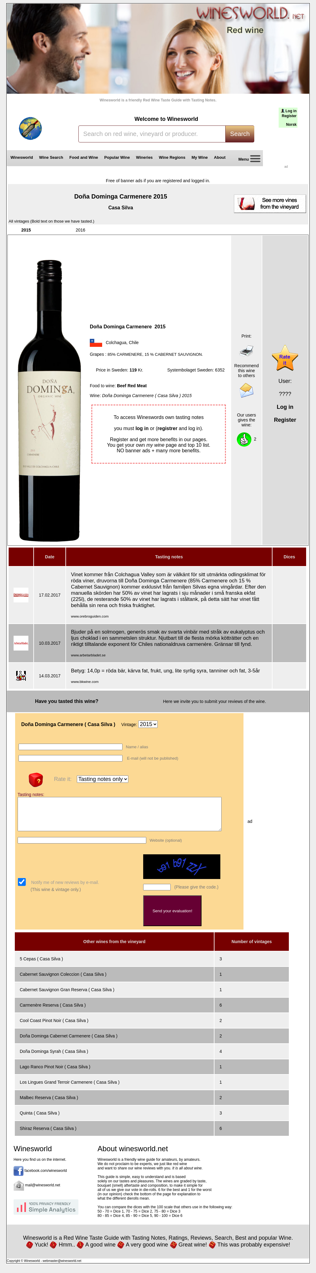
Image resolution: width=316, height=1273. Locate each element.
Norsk (291, 124)
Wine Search (51, 157)
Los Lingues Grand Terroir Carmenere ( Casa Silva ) (69, 1088)
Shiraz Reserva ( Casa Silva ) (48, 1134)
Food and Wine (83, 157)
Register (289, 116)
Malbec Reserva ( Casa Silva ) (49, 1104)
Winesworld (21, 157)
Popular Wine (117, 157)
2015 (26, 230)
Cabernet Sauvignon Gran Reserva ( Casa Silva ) (67, 996)
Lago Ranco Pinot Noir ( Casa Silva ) (55, 1073)
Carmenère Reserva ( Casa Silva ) (53, 1011)
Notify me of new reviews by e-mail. (64, 888)
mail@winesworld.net (42, 1191)
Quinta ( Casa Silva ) (40, 1119)
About (221, 157)
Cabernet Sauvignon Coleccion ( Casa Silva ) (63, 980)
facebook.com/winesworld (45, 1177)
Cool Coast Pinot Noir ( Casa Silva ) (54, 1027)
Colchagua (116, 342)
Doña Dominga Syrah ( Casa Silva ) (54, 1057)
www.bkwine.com (84, 682)
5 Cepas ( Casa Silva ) (41, 965)
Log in (291, 111)
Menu (247, 159)
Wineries (144, 157)
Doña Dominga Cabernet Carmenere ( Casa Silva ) (69, 1042)
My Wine (200, 157)
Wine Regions (172, 157)
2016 (80, 230)
